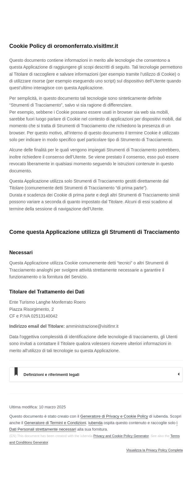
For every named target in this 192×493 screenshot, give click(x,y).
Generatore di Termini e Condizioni (55, 422)
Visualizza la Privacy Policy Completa (154, 450)
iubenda (95, 422)
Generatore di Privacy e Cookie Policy (114, 416)
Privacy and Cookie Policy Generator (121, 436)
